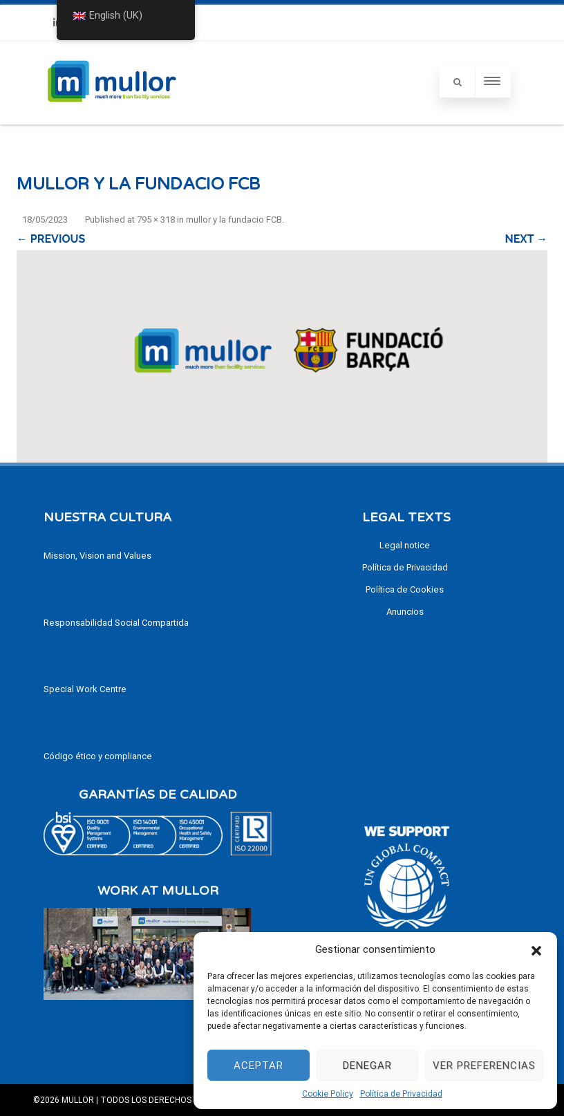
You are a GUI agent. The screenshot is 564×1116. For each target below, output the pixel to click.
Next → (526, 238)
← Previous (51, 238)
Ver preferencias (484, 1065)
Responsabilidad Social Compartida (116, 622)
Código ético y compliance (98, 756)
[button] (536, 949)
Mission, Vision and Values (97, 555)
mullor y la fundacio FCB (234, 219)
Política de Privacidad (401, 1094)
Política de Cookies (405, 589)
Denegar (367, 1065)
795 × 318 (156, 219)
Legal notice (404, 545)
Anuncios (405, 611)
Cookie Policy (327, 1094)
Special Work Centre (85, 689)
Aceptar (258, 1065)
